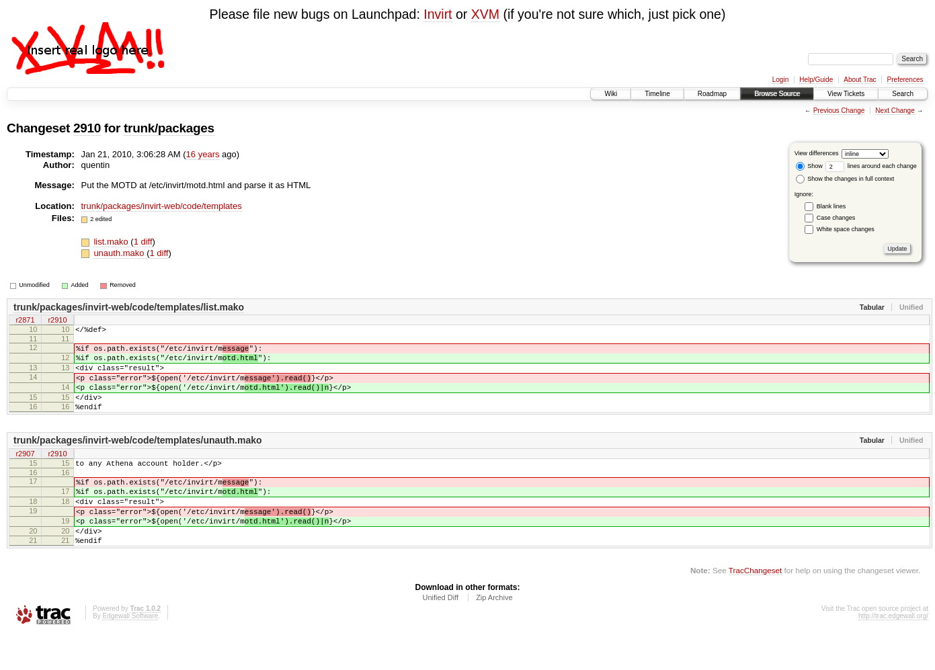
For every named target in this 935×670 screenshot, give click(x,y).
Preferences (905, 79)
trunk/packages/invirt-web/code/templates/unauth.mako (137, 458)
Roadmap (712, 93)
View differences (817, 153)
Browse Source (777, 93)
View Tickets (845, 93)
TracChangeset (755, 606)
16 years (203, 154)
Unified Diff (440, 634)
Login (780, 79)
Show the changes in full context (845, 178)
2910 (87, 128)
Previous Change (839, 110)
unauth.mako (120, 253)
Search (902, 93)
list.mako (111, 242)
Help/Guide (816, 79)
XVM (485, 14)
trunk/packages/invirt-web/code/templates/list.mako (128, 307)
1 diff (143, 242)
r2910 (57, 321)
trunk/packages (169, 128)
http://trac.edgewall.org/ (893, 652)
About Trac (860, 79)
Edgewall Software (130, 652)
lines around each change (871, 166)
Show (809, 166)
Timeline (657, 93)
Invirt (437, 14)
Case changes (836, 217)
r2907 (24, 472)
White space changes (846, 229)
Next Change (894, 110)
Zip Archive (494, 634)
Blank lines (831, 206)
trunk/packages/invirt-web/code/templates (161, 206)
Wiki (610, 93)
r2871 (24, 321)
